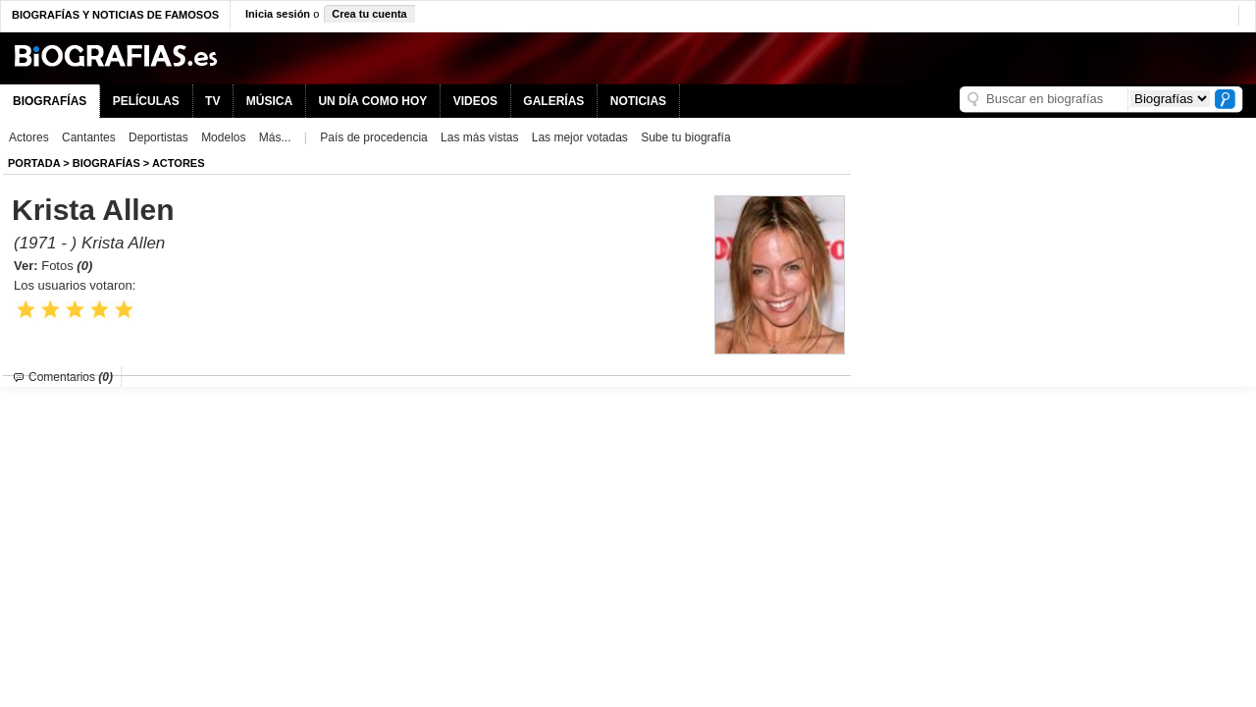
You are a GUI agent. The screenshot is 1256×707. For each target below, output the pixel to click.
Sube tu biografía (685, 137)
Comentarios (70, 377)
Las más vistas (479, 137)
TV (212, 101)
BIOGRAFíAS (106, 163)
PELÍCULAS (146, 101)
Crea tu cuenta (369, 14)
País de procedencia (373, 137)
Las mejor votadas (580, 137)
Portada (34, 163)
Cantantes (89, 137)
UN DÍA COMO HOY (372, 101)
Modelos (223, 137)
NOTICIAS (638, 101)
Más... (275, 137)
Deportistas (158, 137)
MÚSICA (269, 101)
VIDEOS (475, 101)
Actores (29, 137)
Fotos (66, 265)
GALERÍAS (553, 101)
